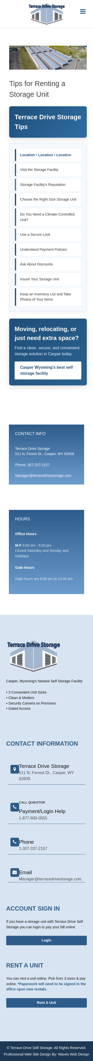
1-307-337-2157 (33, 848)
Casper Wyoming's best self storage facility (46, 370)
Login (46, 940)
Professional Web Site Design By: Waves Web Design (46, 1054)
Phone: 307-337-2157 (32, 465)
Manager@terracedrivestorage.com (43, 475)
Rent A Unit (46, 1003)
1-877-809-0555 (33, 818)
